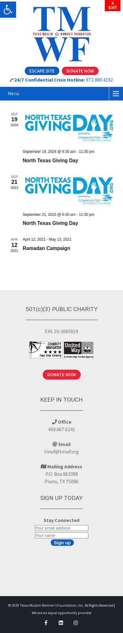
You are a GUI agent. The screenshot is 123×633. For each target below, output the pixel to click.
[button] (8, 10)
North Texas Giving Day (50, 160)
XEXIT (112, 5)
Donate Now (80, 71)
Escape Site (42, 71)
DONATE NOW (61, 374)
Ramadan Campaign (46, 248)
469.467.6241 (61, 429)
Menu (13, 93)
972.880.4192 (99, 80)
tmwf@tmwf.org (61, 451)
